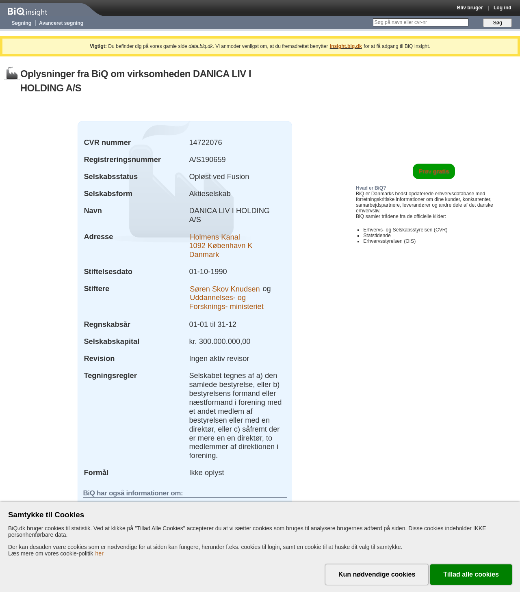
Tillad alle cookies (471, 574)
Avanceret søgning (61, 23)
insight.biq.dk (346, 46)
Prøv (434, 171)
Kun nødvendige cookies (376, 574)
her (99, 553)
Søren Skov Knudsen (225, 288)
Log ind (502, 8)
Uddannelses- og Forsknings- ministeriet (226, 302)
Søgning (22, 23)
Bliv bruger (470, 8)
